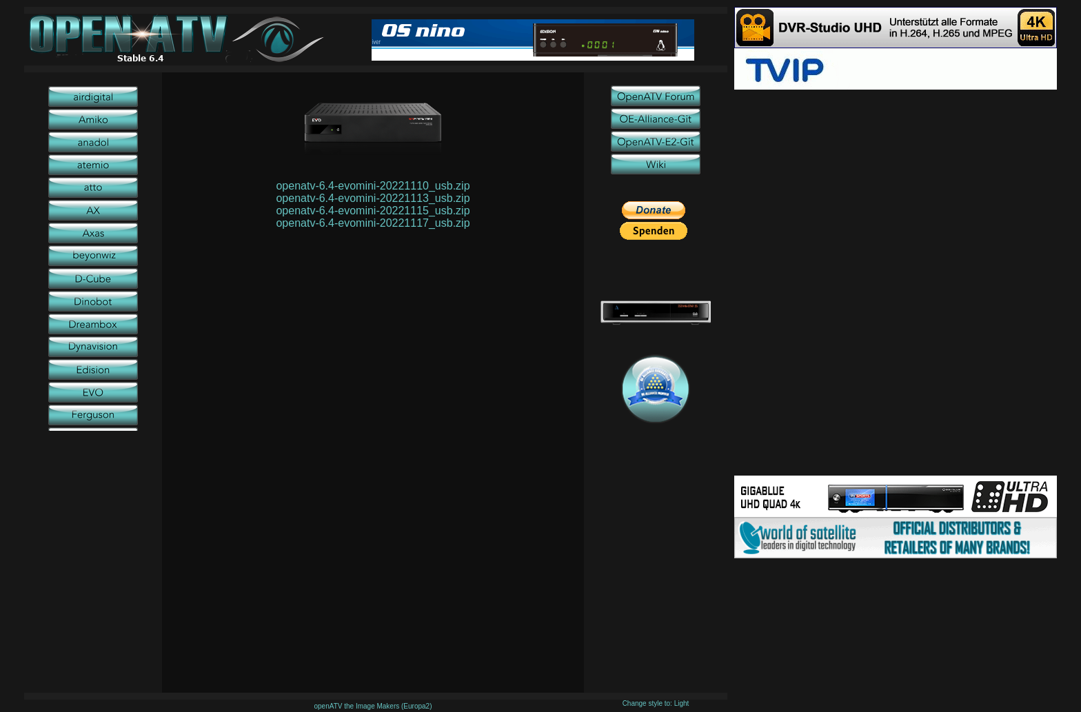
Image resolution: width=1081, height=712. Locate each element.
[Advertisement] (895, 186)
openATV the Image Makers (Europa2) (373, 706)
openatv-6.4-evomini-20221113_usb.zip (372, 198)
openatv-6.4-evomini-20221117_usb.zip (372, 223)
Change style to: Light (656, 703)
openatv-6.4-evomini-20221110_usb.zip (372, 186)
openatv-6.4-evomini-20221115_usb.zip (372, 210)
